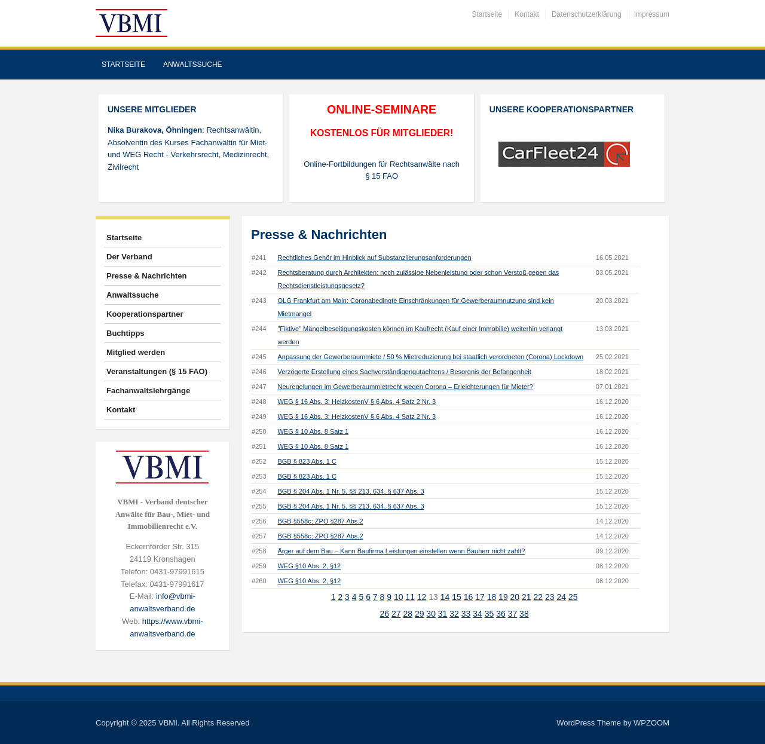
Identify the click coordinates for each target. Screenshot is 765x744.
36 (501, 614)
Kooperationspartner (144, 314)
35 (489, 614)
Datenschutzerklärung (587, 14)
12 (422, 597)
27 (396, 614)
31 (443, 614)
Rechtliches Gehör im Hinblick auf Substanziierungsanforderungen (374, 257)
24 (561, 597)
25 (573, 597)
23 (550, 597)
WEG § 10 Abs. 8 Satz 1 (312, 431)
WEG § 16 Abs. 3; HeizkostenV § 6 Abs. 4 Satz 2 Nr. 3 (356, 401)
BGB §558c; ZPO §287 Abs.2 (320, 521)
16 (468, 597)
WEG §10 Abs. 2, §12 (309, 566)
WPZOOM (651, 722)
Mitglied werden (135, 352)
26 (384, 614)
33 (466, 614)
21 (526, 597)
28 (407, 614)
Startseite (487, 14)
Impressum (651, 14)
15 (456, 597)
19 (503, 597)
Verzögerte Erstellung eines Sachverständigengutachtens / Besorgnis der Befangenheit (404, 371)
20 (515, 597)
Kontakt (527, 14)
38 (524, 614)
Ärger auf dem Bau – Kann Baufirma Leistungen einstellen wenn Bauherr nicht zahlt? (401, 551)
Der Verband (129, 256)
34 (477, 614)
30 (431, 614)
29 (419, 614)
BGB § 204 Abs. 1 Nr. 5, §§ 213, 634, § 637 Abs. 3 (350, 491)
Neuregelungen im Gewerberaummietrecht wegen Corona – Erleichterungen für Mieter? (405, 386)
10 (398, 597)
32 (454, 614)
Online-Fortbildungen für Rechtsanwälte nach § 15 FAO (382, 170)
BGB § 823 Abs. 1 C (306, 461)
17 (480, 597)
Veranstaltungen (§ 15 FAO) (156, 371)
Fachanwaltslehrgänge (148, 390)
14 (445, 597)
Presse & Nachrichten (146, 275)
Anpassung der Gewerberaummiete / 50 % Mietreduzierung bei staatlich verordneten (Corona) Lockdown (430, 356)
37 (513, 614)
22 (538, 597)
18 (492, 597)
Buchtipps (125, 333)
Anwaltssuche (192, 64)
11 (410, 597)
